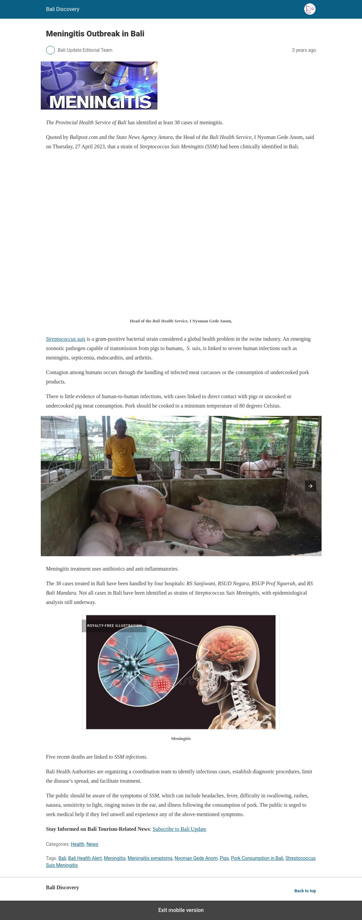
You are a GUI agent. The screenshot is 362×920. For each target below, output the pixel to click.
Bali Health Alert (85, 858)
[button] (310, 486)
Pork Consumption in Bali (257, 858)
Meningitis (115, 858)
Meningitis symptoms (150, 858)
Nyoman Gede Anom (196, 858)
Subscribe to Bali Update (179, 829)
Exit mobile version (181, 910)
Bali (62, 858)
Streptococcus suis (66, 339)
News (92, 844)
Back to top (305, 890)
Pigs (224, 858)
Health (78, 844)
